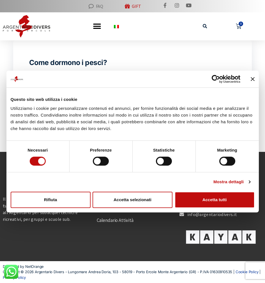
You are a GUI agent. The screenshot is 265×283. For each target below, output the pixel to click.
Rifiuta (50, 199)
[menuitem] (116, 26)
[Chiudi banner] (253, 79)
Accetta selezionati (132, 199)
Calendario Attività (115, 220)
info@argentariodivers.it (212, 214)
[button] (205, 26)
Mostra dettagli (228, 181)
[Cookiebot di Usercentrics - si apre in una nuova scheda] (215, 79)
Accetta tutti (214, 199)
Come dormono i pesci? (68, 62)
